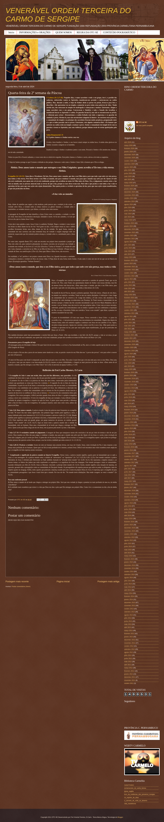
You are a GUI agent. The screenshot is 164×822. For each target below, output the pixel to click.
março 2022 (128, 295)
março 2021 (128, 332)
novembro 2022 (129, 270)
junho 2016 (128, 509)
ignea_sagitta (129, 791)
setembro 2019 (129, 388)
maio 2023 (128, 251)
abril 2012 (127, 665)
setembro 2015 (129, 537)
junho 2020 (128, 360)
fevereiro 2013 (129, 633)
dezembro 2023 (129, 229)
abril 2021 (127, 329)
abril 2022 (127, 291)
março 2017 (128, 481)
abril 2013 (127, 627)
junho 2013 (128, 621)
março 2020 (128, 369)
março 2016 (128, 518)
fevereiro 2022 (129, 298)
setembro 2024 (129, 201)
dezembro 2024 (129, 192)
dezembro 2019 (129, 378)
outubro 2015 (129, 534)
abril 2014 (127, 590)
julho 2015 (127, 543)
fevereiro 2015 (129, 559)
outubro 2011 (129, 683)
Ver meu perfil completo (144, 125)
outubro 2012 (129, 646)
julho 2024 (127, 207)
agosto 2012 (128, 652)
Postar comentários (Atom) (21, 586)
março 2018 (128, 444)
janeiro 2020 (128, 375)
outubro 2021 (129, 310)
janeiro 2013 (128, 637)
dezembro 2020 (129, 341)
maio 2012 (128, 661)
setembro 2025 (129, 164)
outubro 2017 (129, 459)
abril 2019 (127, 403)
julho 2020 (127, 357)
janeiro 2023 (128, 263)
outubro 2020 (129, 347)
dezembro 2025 (129, 155)
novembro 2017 (129, 456)
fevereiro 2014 (129, 596)
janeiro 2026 (128, 151)
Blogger (120, 817)
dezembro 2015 (129, 528)
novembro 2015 (129, 531)
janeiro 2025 (128, 189)
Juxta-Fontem (129, 785)
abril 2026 (127, 142)
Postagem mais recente (17, 581)
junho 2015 (128, 546)
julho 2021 (127, 319)
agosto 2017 (128, 466)
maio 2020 (128, 363)
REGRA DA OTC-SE (87, 32)
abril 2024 (127, 217)
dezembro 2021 (129, 304)
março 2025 (128, 183)
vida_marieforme (130, 804)
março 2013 (128, 630)
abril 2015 (127, 553)
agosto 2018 (128, 428)
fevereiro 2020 (129, 372)
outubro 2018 (129, 422)
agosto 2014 (128, 577)
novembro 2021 (129, 307)
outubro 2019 (129, 385)
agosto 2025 (128, 167)
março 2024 (128, 220)
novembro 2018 (129, 419)
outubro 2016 (129, 497)
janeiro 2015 (128, 562)
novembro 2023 (129, 232)
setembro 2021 (129, 313)
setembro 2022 (129, 276)
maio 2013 (128, 624)
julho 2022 (127, 282)
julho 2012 (127, 655)
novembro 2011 (129, 680)
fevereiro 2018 (129, 447)
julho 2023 (127, 245)
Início (11, 32)
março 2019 (128, 406)
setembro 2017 (129, 462)
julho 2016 (127, 506)
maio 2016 (128, 512)
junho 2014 (128, 584)
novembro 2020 (129, 344)
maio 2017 (128, 475)
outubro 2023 (129, 235)
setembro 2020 (129, 351)
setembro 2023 (129, 239)
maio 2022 (128, 288)
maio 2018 (128, 438)
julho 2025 (127, 170)
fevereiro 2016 (129, 522)
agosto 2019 (128, 391)
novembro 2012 (129, 643)
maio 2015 (128, 550)
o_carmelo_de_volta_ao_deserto (135, 800)
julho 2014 (127, 581)
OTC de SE (143, 122)
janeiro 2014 (128, 599)
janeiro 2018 (128, 450)
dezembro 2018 (129, 416)
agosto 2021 (128, 316)
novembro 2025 (129, 158)
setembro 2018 (129, 425)
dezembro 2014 (129, 565)
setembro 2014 (129, 574)
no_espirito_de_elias (131, 797)
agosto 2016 (128, 503)
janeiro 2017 (128, 487)
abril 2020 (127, 366)
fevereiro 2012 (129, 671)
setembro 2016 (129, 500)
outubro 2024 (129, 198)
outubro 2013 (129, 609)
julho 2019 (127, 394)
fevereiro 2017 (129, 484)
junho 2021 (128, 323)
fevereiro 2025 (129, 186)
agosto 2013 (128, 615)
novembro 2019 (129, 382)
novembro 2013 (129, 605)
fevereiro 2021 (129, 335)
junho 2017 (128, 472)
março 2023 (128, 257)
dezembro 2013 (129, 602)
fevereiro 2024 (129, 223)
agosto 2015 (128, 540)
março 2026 (128, 145)
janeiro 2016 (128, 525)
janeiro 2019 (128, 413)
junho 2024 (128, 211)
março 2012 (128, 668)
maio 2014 (128, 587)
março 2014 (128, 593)
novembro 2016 (129, 494)
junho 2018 (128, 434)
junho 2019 (128, 397)
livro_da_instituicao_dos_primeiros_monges (139, 794)
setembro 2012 (129, 649)
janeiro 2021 (128, 338)
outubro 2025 (129, 161)
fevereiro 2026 (129, 148)
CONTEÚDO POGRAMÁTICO (119, 32)
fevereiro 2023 (129, 260)
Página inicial (63, 581)
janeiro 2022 (128, 301)
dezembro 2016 (129, 490)
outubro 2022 (129, 273)
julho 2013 (127, 618)
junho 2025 (128, 173)
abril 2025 (127, 179)
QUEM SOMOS (63, 32)
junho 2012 (128, 658)
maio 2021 (128, 326)
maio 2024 (128, 214)
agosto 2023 (128, 242)
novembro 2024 (129, 195)
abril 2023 (127, 254)
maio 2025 (128, 176)
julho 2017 (127, 469)
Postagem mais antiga (108, 581)
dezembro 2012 (129, 640)
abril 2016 (127, 515)
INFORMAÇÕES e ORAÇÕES (35, 32)
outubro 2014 (129, 571)
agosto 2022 (128, 279)
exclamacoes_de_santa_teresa (135, 788)
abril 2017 (127, 478)
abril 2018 (127, 441)
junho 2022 (128, 285)
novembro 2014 (129, 568)
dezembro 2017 (129, 453)
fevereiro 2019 (129, 410)
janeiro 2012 (128, 674)
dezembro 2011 (129, 677)
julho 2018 (127, 431)
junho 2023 (128, 248)
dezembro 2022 (129, 267)
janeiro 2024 (128, 226)
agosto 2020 (128, 354)
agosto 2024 (128, 204)
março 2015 (128, 556)
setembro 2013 (129, 612)
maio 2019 (128, 400)
